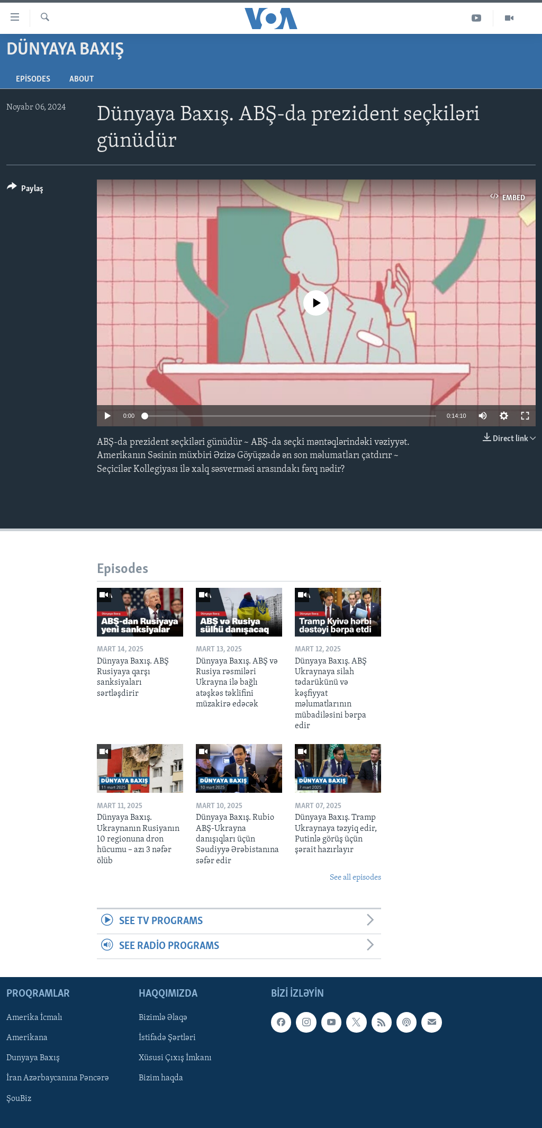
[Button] (25, 190)
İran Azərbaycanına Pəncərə (57, 1079)
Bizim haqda (161, 1079)
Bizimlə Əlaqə (163, 1018)
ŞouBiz (18, 1099)
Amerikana (27, 1038)
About (81, 79)
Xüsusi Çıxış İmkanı (175, 1058)
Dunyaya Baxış (33, 1058)
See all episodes (355, 878)
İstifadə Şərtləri (167, 1038)
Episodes (33, 79)
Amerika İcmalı (34, 1018)
